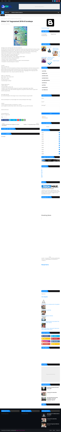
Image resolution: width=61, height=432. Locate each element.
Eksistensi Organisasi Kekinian (47, 315)
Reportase (45, 87)
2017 (51, 145)
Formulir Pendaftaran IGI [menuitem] (17, 12)
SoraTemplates (7, 430)
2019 (51, 141)
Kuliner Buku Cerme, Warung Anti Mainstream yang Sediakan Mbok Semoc (50, 329)
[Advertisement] (45, 239)
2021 (51, 136)
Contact (9, 1)
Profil (44, 85)
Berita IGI (5, 18)
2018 (51, 143)
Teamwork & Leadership (46, 310)
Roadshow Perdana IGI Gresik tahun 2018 (53, 388)
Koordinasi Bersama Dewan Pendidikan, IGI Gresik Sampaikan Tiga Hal (52, 398)
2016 (51, 147)
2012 (51, 151)
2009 (51, 153)
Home (2, 1)
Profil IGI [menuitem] (7, 12)
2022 (51, 134)
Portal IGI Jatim (44, 34)
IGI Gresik (3, 24)
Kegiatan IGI (45, 78)
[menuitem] (2, 12)
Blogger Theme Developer (20, 430)
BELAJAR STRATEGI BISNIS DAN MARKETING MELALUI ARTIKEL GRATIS (50, 322)
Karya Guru (45, 75)
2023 (51, 132)
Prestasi (45, 82)
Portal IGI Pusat (44, 35)
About (5, 1)
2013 (51, 149)
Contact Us (58, 430)
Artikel (44, 71)
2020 (51, 139)
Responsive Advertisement (39, 6)
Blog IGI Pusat (53, 34)
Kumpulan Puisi (46, 80)
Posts (44, 116)
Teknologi (45, 89)
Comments (45, 118)
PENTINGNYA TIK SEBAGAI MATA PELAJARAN (50, 304)
